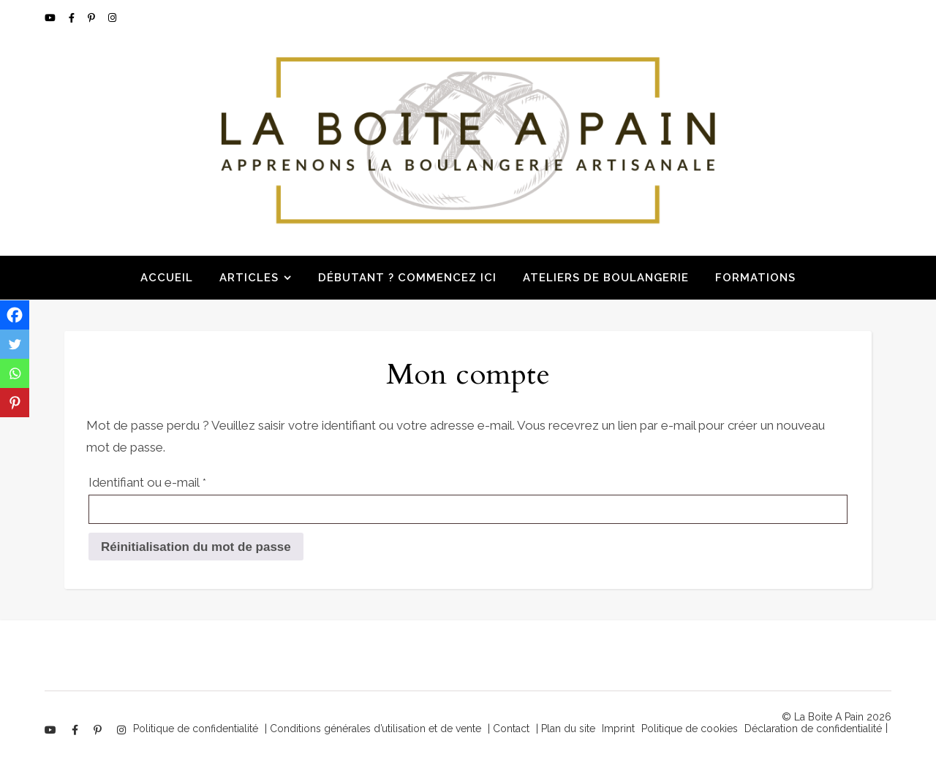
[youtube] (51, 17)
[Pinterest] (14, 402)
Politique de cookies (689, 728)
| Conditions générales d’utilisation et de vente (373, 728)
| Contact (508, 728)
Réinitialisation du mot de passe (196, 547)
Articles (249, 277)
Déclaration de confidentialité (813, 728)
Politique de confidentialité (195, 728)
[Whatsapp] (14, 373)
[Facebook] (14, 315)
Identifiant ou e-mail (178, 480)
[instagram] (112, 17)
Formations (755, 277)
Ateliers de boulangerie (606, 277)
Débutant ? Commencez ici (407, 277)
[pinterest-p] (92, 17)
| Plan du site (565, 728)
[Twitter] (14, 344)
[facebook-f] (73, 17)
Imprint (618, 728)
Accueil (166, 277)
